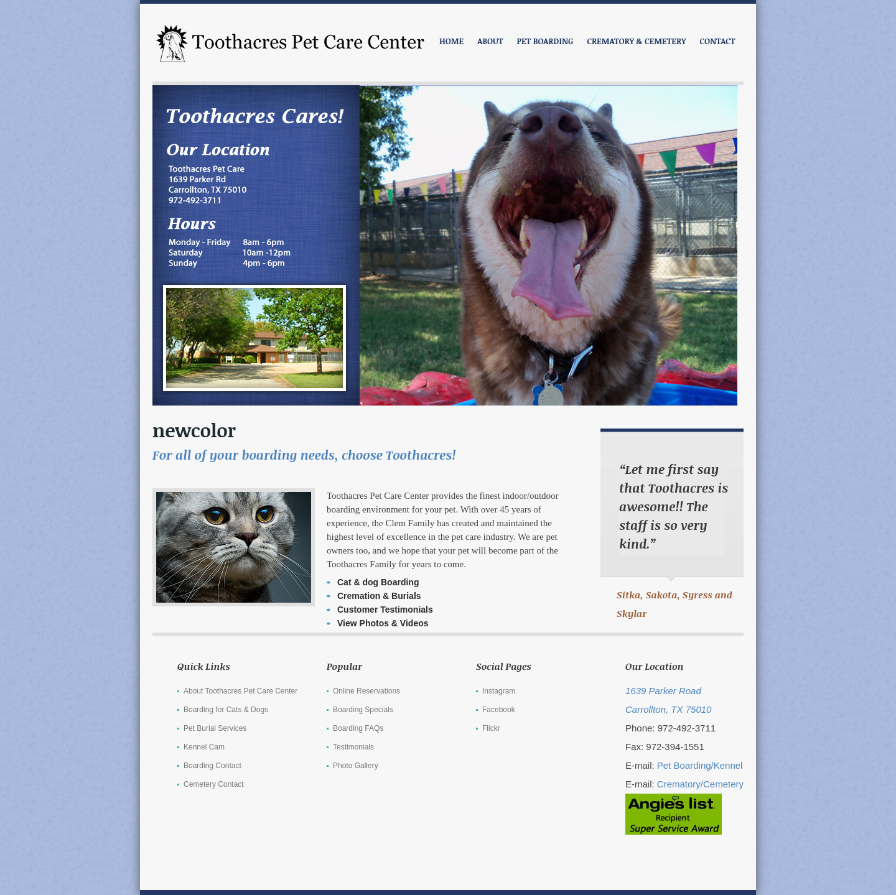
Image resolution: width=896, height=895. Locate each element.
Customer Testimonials (385, 609)
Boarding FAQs (358, 728)
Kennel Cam (204, 747)
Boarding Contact (212, 765)
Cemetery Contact (214, 784)
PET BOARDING (544, 41)
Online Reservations (366, 691)
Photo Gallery (355, 765)
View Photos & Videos (383, 623)
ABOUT (490, 41)
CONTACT (717, 41)
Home (451, 41)
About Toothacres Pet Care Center (240, 691)
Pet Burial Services (215, 728)
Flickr (491, 728)
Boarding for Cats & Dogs (226, 709)
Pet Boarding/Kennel (700, 765)
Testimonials (353, 747)
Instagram (498, 691)
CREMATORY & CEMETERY (636, 41)
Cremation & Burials (379, 596)
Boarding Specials (363, 709)
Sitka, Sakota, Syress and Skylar (674, 603)
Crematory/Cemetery (700, 784)
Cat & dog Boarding (378, 582)
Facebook (498, 709)
